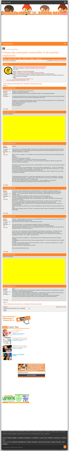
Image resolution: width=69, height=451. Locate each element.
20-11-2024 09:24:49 (9, 143)
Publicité (50, 438)
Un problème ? (35, 438)
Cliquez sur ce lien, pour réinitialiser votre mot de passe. (30, 72)
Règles (19, 58)
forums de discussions (44, 442)
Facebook (32, 12)
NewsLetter (37, 12)
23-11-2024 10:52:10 (9, 216)
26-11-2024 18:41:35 (9, 286)
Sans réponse (63, 60)
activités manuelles (32, 442)
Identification (39, 58)
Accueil (4, 58)
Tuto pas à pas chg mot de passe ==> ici (23, 79)
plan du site (44, 438)
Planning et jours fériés (36, 83)
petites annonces (56, 442)
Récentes (56, 60)
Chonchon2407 (7, 90)
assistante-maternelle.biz (19, 442)
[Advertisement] (34, 28)
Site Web (5, 154)
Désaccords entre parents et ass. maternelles (18, 83)
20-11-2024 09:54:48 (9, 188)
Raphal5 (5, 288)
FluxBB (64, 307)
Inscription (31, 58)
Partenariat (57, 438)
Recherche (25, 58)
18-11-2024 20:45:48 (9, 88)
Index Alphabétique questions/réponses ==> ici (18, 80)
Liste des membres (12, 58)
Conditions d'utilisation (24, 438)
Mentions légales (12, 438)
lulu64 (4, 146)
